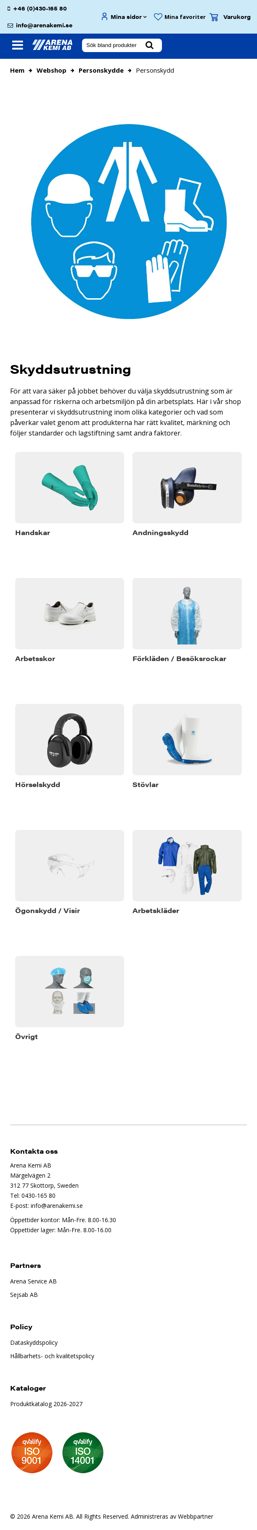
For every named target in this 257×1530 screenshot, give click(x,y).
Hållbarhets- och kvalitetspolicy (52, 1356)
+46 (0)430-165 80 (40, 8)
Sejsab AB (24, 1295)
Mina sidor (126, 17)
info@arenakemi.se (44, 25)
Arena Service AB (33, 1281)
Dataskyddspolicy (34, 1342)
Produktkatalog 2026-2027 (46, 1404)
